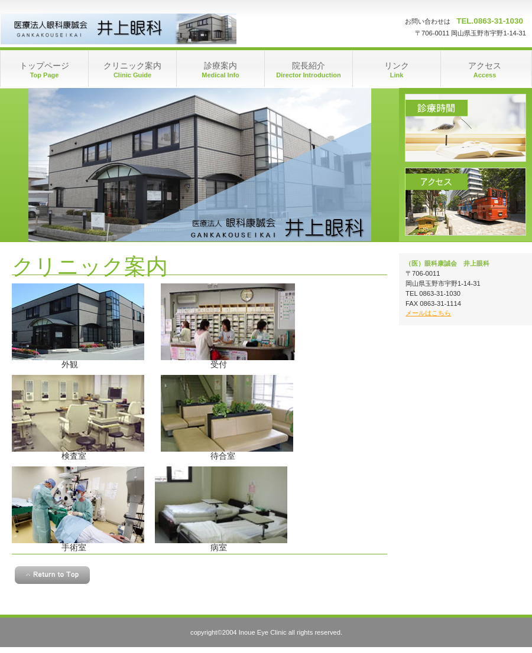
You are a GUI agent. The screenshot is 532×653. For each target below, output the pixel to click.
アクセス (465, 202)
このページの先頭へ (52, 575)
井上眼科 (118, 29)
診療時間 (465, 128)
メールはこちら (428, 312)
